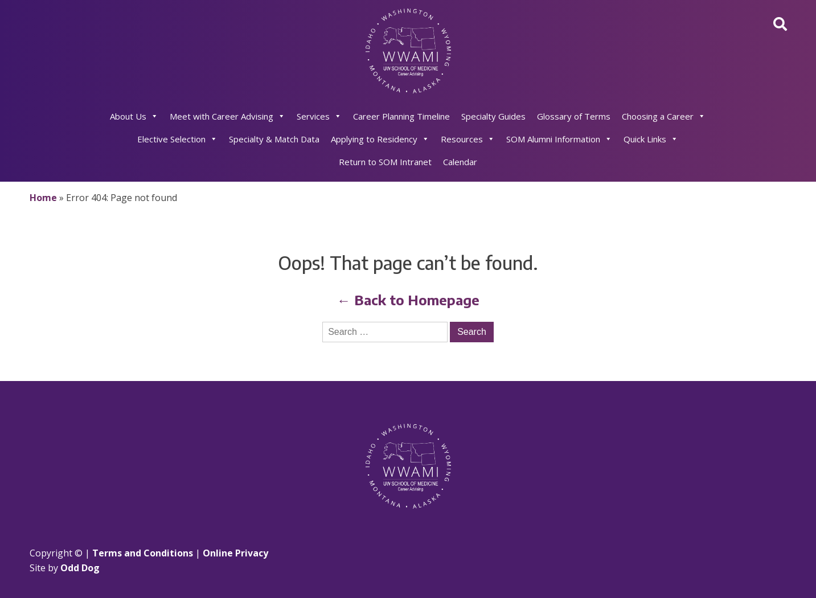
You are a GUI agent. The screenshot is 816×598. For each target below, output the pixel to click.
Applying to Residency (380, 139)
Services (319, 116)
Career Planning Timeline (401, 116)
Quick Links (651, 139)
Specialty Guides (493, 116)
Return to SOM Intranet (385, 161)
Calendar (460, 161)
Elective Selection (177, 139)
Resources (468, 139)
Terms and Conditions (142, 553)
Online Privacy (235, 553)
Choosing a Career (664, 116)
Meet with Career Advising (227, 116)
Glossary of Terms (573, 116)
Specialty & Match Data (274, 139)
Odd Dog (80, 568)
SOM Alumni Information (559, 139)
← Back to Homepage (408, 299)
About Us (134, 116)
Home (43, 197)
